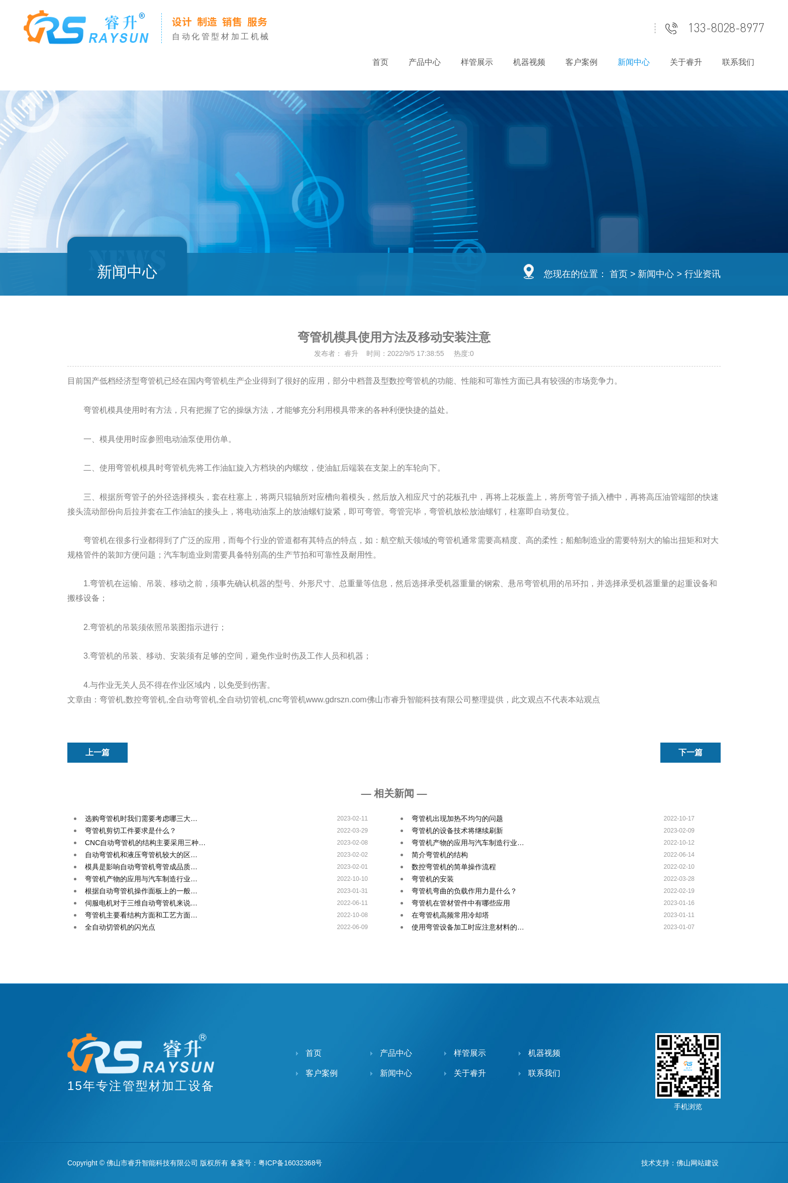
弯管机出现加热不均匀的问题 (457, 818)
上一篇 (97, 752)
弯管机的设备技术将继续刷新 (457, 831)
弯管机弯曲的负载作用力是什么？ (464, 891)
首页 (380, 62)
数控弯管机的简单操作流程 (454, 867)
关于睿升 (686, 62)
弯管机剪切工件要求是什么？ (130, 831)
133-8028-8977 (726, 28)
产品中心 (425, 62)
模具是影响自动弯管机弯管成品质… (141, 867)
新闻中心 (634, 62)
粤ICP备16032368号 (290, 1163)
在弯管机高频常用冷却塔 (450, 915)
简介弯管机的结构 (440, 855)
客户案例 (581, 62)
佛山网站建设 (697, 1163)
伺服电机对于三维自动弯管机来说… (141, 903)
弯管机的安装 (433, 879)
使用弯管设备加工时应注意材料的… (468, 927)
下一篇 (690, 752)
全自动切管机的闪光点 (120, 927)
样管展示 (477, 62)
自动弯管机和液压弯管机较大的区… (141, 855)
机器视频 (529, 62)
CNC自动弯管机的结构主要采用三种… (145, 843)
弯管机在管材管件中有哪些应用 (461, 903)
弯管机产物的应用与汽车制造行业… (468, 843)
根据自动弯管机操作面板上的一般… (141, 891)
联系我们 (738, 62)
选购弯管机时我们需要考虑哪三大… (141, 818)
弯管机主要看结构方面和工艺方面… (141, 915)
